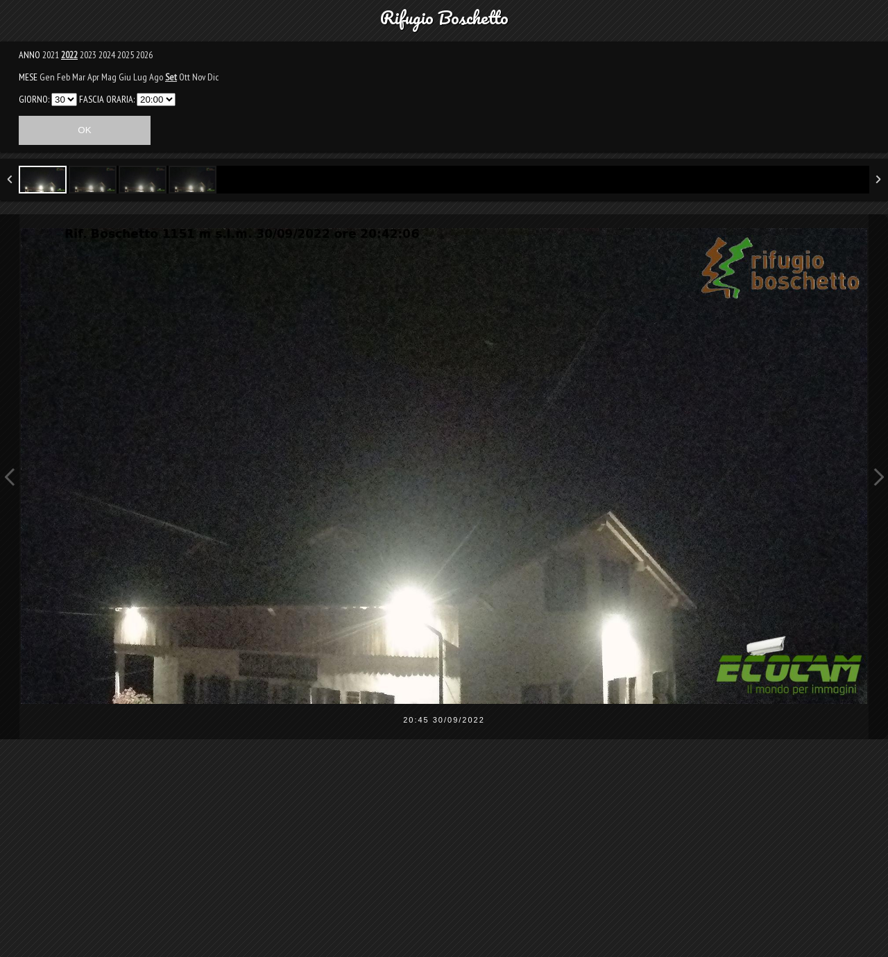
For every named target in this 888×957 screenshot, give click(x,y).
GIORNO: (34, 99)
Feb (63, 77)
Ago (156, 77)
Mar (78, 77)
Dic (213, 77)
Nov (198, 77)
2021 (50, 55)
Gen (47, 77)
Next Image (878, 476)
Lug (140, 77)
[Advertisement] (444, 857)
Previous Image (9, 476)
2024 (107, 55)
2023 (88, 55)
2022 (69, 55)
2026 (144, 55)
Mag (109, 77)
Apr (93, 77)
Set (171, 77)
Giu (125, 77)
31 (64, 99)
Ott (184, 77)
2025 (125, 55)
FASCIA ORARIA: (107, 99)
